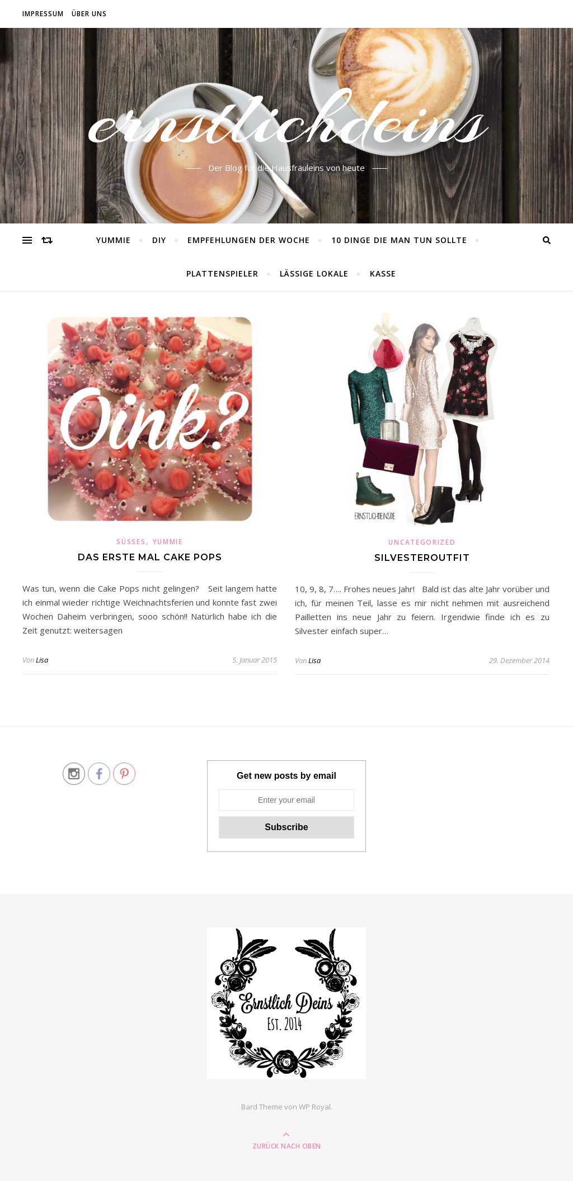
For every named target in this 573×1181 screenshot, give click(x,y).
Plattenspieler (222, 273)
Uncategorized (421, 542)
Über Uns (89, 13)
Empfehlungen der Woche (248, 240)
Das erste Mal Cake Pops (150, 557)
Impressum (43, 13)
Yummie (113, 240)
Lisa (42, 660)
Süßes (130, 541)
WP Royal (315, 1107)
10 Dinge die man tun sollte (399, 240)
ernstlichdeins (287, 119)
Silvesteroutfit (422, 558)
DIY (159, 240)
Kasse (383, 273)
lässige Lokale (314, 273)
